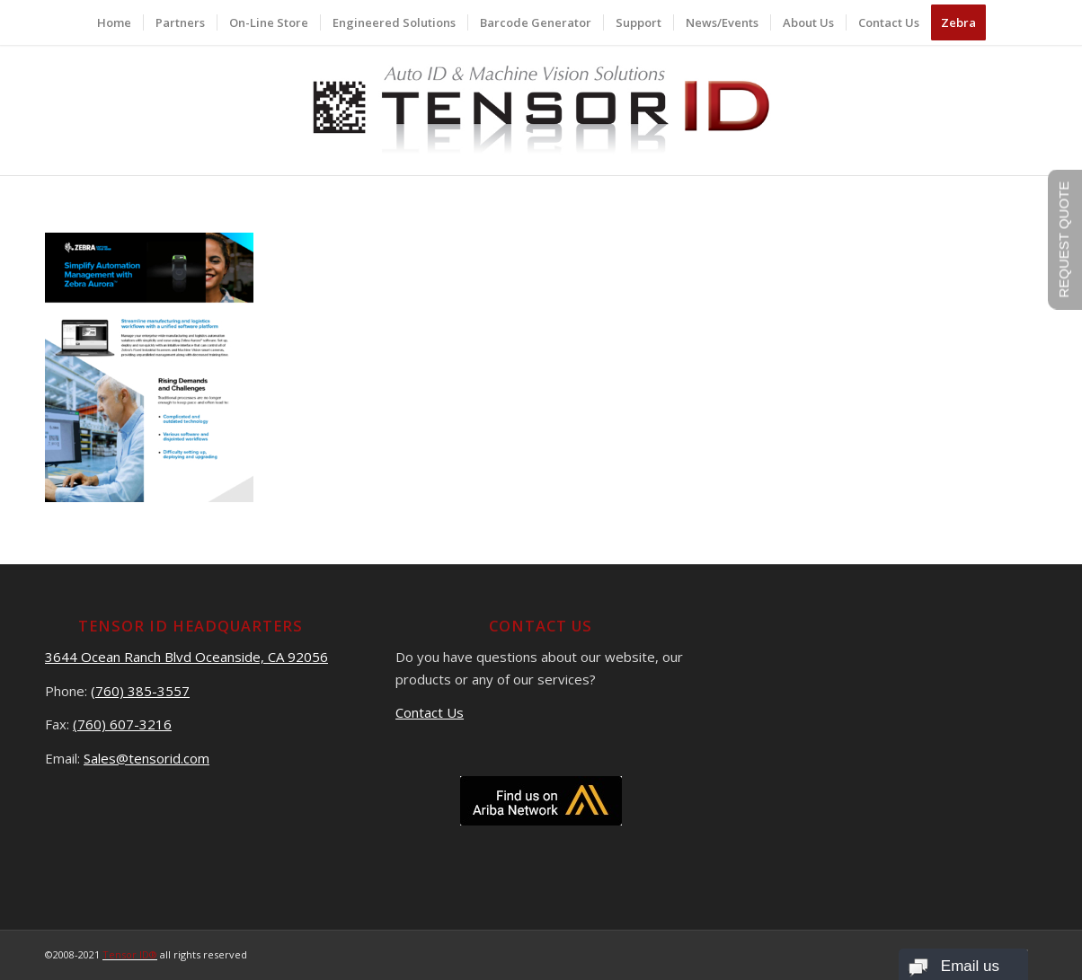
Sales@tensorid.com (146, 758)
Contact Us (429, 712)
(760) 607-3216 (122, 724)
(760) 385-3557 (140, 691)
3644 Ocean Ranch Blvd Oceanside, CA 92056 (186, 657)
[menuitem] (114, 22)
